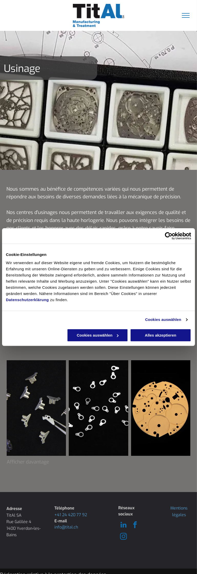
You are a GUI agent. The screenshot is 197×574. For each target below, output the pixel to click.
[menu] (185, 15)
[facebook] (135, 525)
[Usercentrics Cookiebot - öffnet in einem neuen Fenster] (168, 236)
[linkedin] (123, 525)
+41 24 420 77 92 (70, 514)
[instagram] (123, 537)
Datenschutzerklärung (27, 300)
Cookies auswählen (163, 319)
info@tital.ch (66, 527)
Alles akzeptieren (160, 335)
